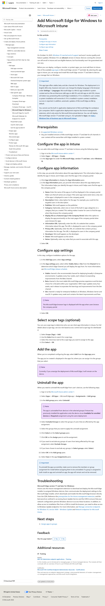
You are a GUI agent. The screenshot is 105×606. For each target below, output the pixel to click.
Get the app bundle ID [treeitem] (18, 128)
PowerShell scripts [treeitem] (16, 122)
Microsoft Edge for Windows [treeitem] (21, 110)
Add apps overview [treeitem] (17, 68)
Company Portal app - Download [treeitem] (19, 102)
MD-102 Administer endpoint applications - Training (54, 559)
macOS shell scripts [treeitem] (17, 125)
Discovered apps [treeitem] (14, 137)
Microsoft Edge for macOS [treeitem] (20, 113)
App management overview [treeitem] (16, 48)
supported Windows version (53, 132)
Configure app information (47, 44)
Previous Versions (18, 597)
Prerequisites (43, 39)
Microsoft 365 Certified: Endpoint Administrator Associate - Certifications (61, 570)
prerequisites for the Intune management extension (76, 496)
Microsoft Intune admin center (62, 153)
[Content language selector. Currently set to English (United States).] (11, 592)
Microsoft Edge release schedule (55, 269)
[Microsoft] (3, 2)
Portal (88, 8)
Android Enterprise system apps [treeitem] (21, 81)
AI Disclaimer (6, 597)
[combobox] (17, 19)
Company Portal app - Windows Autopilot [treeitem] (22, 97)
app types (55, 70)
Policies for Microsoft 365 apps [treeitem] (18, 146)
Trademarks (85, 597)
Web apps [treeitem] (14, 83)
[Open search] (95, 3)
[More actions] (101, 15)
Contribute (36, 597)
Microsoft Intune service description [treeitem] (15, 188)
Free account (97, 8)
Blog (28, 597)
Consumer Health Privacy (59, 597)
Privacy (45, 597)
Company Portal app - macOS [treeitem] (21, 107)
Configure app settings (46, 47)
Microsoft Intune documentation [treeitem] (14, 24)
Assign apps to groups (49, 524)
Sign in (100, 3)
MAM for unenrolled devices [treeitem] (16, 51)
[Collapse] (30, 15)
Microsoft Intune (48, 15)
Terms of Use (75, 597)
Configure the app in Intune (47, 42)
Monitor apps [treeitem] (13, 134)
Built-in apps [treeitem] (15, 87)
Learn (39, 15)
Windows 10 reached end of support (66, 55)
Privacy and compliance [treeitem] (11, 185)
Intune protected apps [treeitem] (18, 71)
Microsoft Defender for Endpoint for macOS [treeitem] (19, 117)
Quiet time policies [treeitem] (15, 149)
